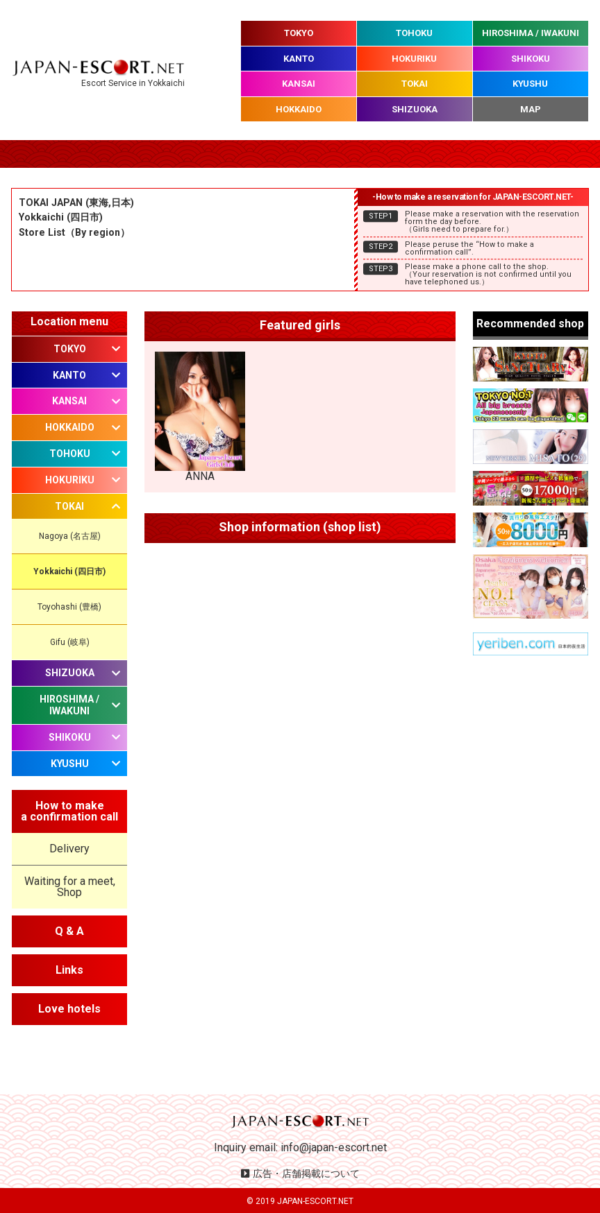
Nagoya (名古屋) (70, 536)
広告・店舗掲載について (306, 1173)
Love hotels (69, 1008)
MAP (530, 109)
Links (69, 970)
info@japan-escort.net (334, 1147)
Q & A (69, 931)
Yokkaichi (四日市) (69, 571)
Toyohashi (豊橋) (69, 607)
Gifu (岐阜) (70, 642)
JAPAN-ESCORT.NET (315, 1201)
